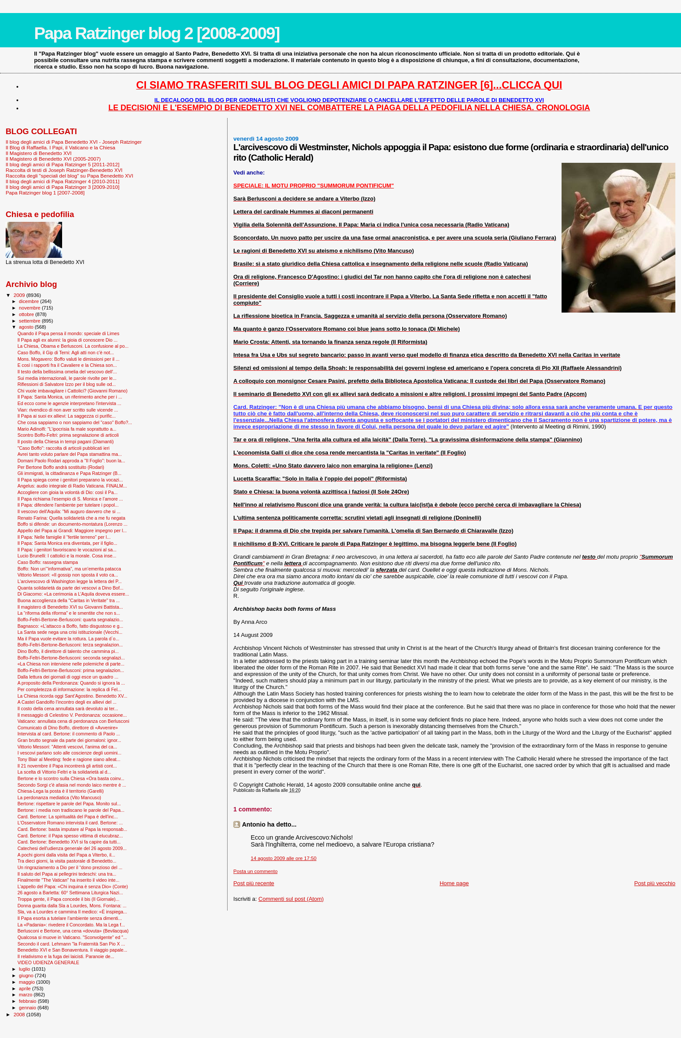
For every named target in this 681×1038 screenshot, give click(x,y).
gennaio (28, 1007)
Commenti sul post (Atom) (291, 899)
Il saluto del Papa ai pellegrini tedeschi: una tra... (66, 874)
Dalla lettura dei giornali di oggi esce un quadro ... (67, 676)
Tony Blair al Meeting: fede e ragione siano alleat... (68, 759)
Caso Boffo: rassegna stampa (47, 562)
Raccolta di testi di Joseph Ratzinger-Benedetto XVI (64, 170)
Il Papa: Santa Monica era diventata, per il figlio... (67, 543)
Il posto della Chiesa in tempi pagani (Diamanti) (65, 441)
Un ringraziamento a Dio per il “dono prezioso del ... (69, 867)
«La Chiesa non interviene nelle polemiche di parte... (70, 663)
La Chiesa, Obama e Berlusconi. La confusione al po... (73, 346)
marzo (26, 994)
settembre (30, 320)
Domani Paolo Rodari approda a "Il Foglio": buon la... (71, 460)
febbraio (28, 1001)
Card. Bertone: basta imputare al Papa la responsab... (72, 829)
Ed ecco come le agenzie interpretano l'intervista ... (69, 403)
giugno (27, 975)
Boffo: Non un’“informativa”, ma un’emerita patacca (69, 568)
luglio (25, 969)
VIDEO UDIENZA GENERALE (48, 962)
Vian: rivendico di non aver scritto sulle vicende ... (67, 409)
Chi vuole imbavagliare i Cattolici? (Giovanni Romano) (72, 390)
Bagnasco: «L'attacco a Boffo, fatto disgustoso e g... (70, 626)
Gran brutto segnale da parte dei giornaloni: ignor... (69, 740)
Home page (454, 883)
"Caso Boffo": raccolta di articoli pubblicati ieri (63, 448)
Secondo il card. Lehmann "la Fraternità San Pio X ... (71, 943)
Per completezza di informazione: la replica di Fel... (69, 689)
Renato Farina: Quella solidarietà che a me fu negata (71, 518)
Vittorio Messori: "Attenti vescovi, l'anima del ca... (67, 746)
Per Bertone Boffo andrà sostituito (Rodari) (60, 467)
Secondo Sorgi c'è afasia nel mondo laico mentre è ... (71, 785)
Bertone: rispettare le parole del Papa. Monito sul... (69, 803)
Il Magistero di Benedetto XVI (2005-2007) (53, 158)
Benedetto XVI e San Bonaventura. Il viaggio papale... (72, 949)
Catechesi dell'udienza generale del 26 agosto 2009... (71, 848)
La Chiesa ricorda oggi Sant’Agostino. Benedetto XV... (72, 696)
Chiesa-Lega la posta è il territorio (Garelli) (60, 791)
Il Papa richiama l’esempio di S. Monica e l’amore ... (70, 498)
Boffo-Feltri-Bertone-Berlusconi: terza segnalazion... (70, 644)
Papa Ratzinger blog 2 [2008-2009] (156, 33)
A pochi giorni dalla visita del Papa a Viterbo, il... (66, 854)
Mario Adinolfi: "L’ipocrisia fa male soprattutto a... (66, 429)
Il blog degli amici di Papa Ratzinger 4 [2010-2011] (62, 181)
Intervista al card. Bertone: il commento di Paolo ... (68, 733)
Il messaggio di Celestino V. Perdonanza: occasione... (72, 715)
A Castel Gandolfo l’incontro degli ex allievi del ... (66, 702)
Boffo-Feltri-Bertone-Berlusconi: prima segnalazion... (70, 670)
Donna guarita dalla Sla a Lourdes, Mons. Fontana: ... (71, 905)
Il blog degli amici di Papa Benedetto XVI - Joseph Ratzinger (74, 142)
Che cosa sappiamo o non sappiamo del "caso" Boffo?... (74, 422)
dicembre (29, 301)
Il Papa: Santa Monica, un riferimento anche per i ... (69, 396)
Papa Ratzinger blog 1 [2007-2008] (45, 192)
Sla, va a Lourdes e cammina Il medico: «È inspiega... (72, 911)
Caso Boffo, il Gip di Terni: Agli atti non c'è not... (65, 352)
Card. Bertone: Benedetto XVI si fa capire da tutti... (69, 841)
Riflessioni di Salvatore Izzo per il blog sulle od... (66, 384)
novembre (30, 307)
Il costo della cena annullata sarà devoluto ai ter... (67, 708)
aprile (25, 988)
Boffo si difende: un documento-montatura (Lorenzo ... (72, 524)
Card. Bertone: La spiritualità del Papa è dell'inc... (67, 816)
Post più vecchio (654, 883)
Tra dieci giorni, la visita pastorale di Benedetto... (66, 860)
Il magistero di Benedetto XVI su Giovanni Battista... (70, 607)
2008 (19, 1014)
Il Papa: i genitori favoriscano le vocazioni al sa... (66, 549)
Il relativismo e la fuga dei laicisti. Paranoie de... (65, 956)
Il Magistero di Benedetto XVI (39, 153)
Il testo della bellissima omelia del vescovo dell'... (67, 371)
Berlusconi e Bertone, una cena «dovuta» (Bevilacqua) (73, 930)
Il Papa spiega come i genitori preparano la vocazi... (70, 479)
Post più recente (253, 883)
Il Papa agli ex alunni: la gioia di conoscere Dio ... (67, 340)
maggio (27, 982)
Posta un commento (255, 871)
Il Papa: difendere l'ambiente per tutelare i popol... (68, 504)
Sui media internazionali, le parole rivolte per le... (66, 378)
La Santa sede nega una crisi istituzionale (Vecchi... (69, 632)
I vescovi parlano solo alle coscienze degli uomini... (69, 752)
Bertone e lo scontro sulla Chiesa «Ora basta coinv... (70, 778)
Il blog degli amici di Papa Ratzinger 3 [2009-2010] (62, 187)
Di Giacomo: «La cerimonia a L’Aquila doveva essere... (73, 593)
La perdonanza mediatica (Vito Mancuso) (59, 797)
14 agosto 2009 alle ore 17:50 (283, 858)
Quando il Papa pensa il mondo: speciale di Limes (68, 333)
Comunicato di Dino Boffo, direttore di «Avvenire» (67, 727)
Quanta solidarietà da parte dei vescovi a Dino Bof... (70, 587)
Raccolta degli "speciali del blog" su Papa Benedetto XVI (69, 175)
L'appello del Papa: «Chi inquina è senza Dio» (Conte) (72, 886)
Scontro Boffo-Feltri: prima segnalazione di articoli (68, 435)
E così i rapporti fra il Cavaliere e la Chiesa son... (67, 365)
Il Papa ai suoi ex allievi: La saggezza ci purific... (66, 415)
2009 (19, 295)
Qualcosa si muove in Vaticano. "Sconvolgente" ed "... (72, 937)
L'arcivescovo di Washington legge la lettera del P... (69, 581)
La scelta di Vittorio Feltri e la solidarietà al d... (64, 771)
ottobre (27, 314)
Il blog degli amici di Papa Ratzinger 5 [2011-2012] (62, 164)
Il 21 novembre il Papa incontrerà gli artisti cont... (67, 765)
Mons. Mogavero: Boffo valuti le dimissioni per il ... (68, 359)
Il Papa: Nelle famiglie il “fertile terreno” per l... (64, 537)
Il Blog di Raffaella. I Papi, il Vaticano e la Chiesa (60, 147)
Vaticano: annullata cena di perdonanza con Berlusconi (73, 721)
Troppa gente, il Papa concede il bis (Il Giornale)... (68, 899)
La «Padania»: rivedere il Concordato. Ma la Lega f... (71, 924)
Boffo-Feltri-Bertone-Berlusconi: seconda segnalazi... (71, 657)
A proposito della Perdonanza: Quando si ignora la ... (71, 682)
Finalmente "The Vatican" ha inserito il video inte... (68, 880)
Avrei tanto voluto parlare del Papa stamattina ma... (69, 454)
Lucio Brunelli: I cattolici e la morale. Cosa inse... (66, 555)
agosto (27, 327)
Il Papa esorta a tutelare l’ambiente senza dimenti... (69, 918)
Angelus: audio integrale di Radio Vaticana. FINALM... (72, 485)
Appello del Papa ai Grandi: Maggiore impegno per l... (72, 530)
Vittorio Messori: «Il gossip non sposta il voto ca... (67, 574)
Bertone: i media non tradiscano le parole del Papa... (70, 810)
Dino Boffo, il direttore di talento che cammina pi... (68, 651)
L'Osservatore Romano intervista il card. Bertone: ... (69, 822)
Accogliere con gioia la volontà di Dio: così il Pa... (67, 492)
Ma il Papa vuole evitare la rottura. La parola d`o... (68, 638)
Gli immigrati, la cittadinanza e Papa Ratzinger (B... (69, 473)
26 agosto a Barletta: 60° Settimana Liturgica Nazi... (70, 892)
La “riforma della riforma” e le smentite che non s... (68, 613)
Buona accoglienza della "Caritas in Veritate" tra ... (68, 600)
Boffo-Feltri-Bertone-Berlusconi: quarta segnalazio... (70, 619)
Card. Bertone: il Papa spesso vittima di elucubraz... (70, 835)
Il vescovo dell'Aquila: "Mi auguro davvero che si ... (68, 511)
